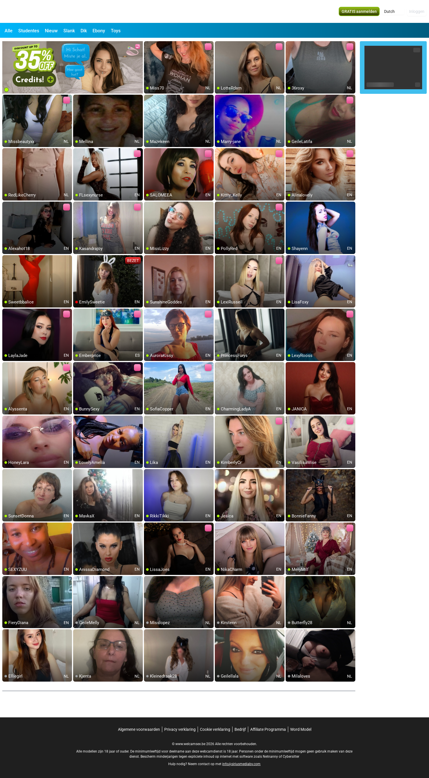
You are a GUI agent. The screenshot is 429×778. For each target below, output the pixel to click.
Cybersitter (291, 757)
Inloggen (416, 11)
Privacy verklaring (180, 729)
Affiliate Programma (268, 729)
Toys (116, 30)
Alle (9, 30)
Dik (84, 30)
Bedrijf (240, 729)
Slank (69, 30)
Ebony (99, 30)
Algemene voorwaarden (139, 729)
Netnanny (271, 757)
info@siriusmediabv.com (241, 764)
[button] (393, 11)
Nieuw (51, 30)
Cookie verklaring (215, 729)
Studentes (28, 30)
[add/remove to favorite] (149, 46)
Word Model (300, 729)
